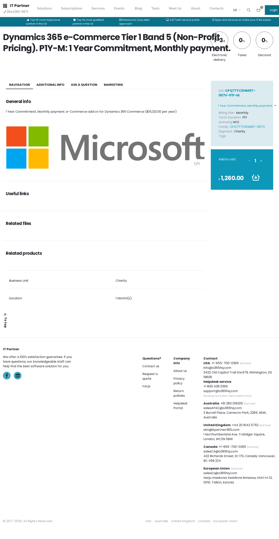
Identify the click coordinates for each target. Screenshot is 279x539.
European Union (225, 521)
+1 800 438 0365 (215, 386)
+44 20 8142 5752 (245, 425)
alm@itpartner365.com (221, 429)
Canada (204, 521)
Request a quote (150, 376)
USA (149, 521)
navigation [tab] (19, 84)
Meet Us (175, 8)
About (196, 8)
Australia (161, 521)
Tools (155, 8)
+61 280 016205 (231, 403)
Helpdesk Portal (180, 405)
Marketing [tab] (113, 84)
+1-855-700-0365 (225, 363)
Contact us (150, 366)
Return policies (179, 393)
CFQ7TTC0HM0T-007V (247, 126)
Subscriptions (71, 8)
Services (98, 8)
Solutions (44, 8)
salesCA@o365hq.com (220, 451)
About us (180, 371)
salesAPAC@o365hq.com (222, 408)
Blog (138, 8)
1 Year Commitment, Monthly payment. (245, 106)
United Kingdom (183, 521)
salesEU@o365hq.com (220, 473)
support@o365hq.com (220, 391)
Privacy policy (179, 380)
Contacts (217, 8)
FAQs (146, 386)
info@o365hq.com (217, 368)
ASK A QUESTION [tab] (84, 84)
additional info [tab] (50, 84)
